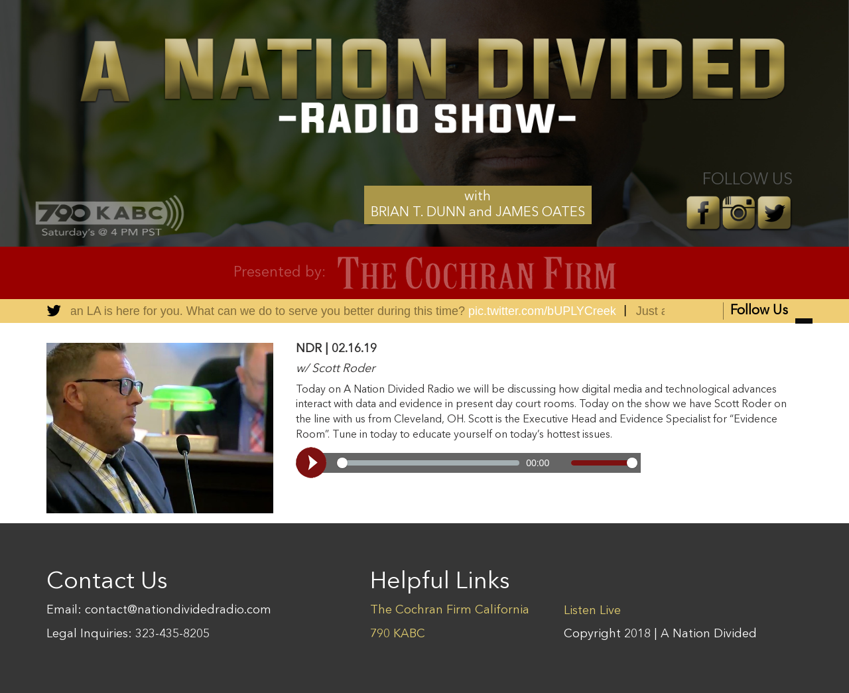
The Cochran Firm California (449, 610)
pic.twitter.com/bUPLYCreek (550, 311)
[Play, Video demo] (313, 462)
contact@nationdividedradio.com (178, 610)
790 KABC (397, 634)
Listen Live (592, 611)
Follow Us (771, 312)
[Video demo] (468, 463)
